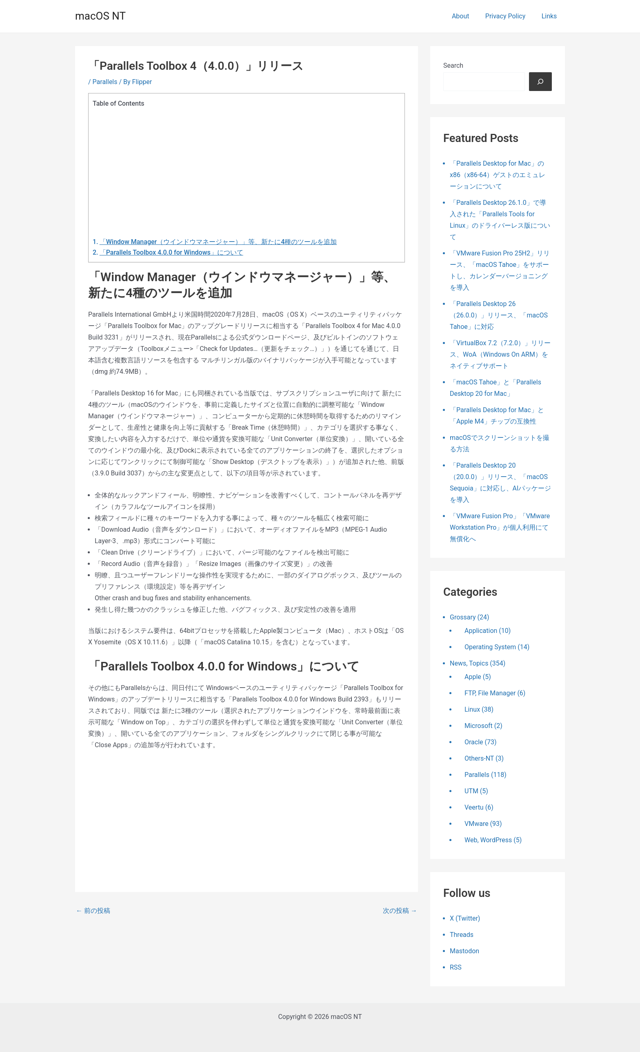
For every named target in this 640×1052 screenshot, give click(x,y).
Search (453, 65)
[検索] (540, 81)
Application (480, 631)
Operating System (490, 647)
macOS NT (100, 16)
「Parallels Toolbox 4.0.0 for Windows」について (171, 252)
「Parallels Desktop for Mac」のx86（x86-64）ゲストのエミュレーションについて (497, 175)
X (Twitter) (465, 918)
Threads (461, 935)
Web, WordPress (488, 840)
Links (550, 16)
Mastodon (464, 951)
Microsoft (478, 726)
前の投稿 (93, 911)
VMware (476, 824)
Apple (472, 677)
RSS (456, 967)
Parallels (105, 82)
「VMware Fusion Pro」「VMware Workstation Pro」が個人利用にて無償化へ (500, 527)
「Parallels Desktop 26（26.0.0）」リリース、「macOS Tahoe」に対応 (499, 315)
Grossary (463, 617)
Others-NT (479, 758)
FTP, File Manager (490, 693)
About (468, 16)
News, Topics (469, 663)
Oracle (473, 742)
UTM (471, 791)
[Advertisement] (244, 169)
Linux (472, 709)
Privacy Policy (510, 16)
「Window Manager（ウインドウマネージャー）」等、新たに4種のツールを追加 (218, 242)
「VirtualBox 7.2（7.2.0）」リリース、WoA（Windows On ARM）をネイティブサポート (500, 354)
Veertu (474, 807)
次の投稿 (400, 911)
